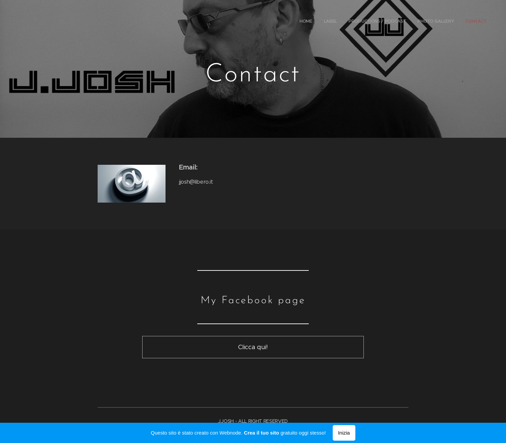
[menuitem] (441, 22)
